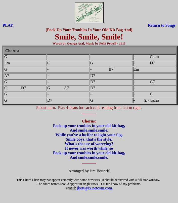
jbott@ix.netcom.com (94, 188)
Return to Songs (161, 25)
